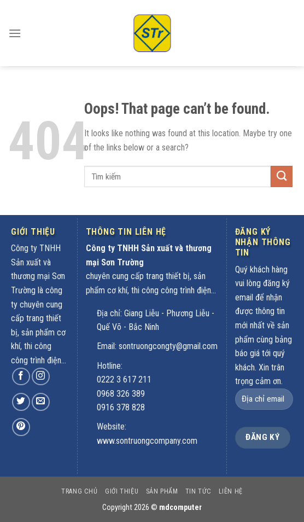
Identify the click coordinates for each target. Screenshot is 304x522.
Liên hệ (231, 491)
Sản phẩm (162, 491)
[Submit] (282, 176)
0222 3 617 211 (124, 379)
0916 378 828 (121, 407)
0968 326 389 (121, 393)
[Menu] (14, 26)
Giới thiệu (121, 491)
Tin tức (198, 491)
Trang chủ (79, 491)
